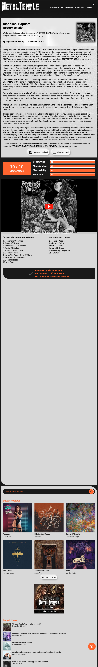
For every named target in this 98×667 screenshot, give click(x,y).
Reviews (54, 7)
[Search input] (46, 491)
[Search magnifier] (91, 491)
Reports (79, 7)
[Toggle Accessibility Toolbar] (92, 646)
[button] (49, 206)
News (89, 7)
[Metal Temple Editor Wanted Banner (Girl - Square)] (49, 613)
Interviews (67, 7)
